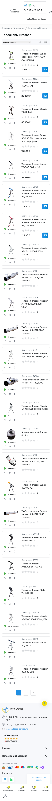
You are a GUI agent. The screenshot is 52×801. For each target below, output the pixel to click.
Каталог (6, 748)
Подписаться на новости (38, 778)
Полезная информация (14, 756)
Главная (6, 28)
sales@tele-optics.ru (36, 19)
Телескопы (18, 28)
